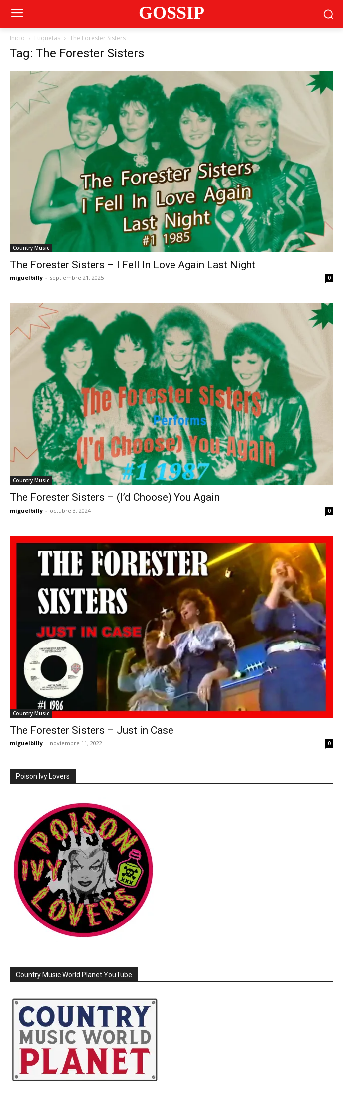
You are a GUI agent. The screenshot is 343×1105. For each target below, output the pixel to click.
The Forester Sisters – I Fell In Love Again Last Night (132, 265)
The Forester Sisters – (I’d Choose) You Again (115, 497)
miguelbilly (26, 277)
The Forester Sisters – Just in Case (91, 730)
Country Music (31, 247)
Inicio (17, 38)
